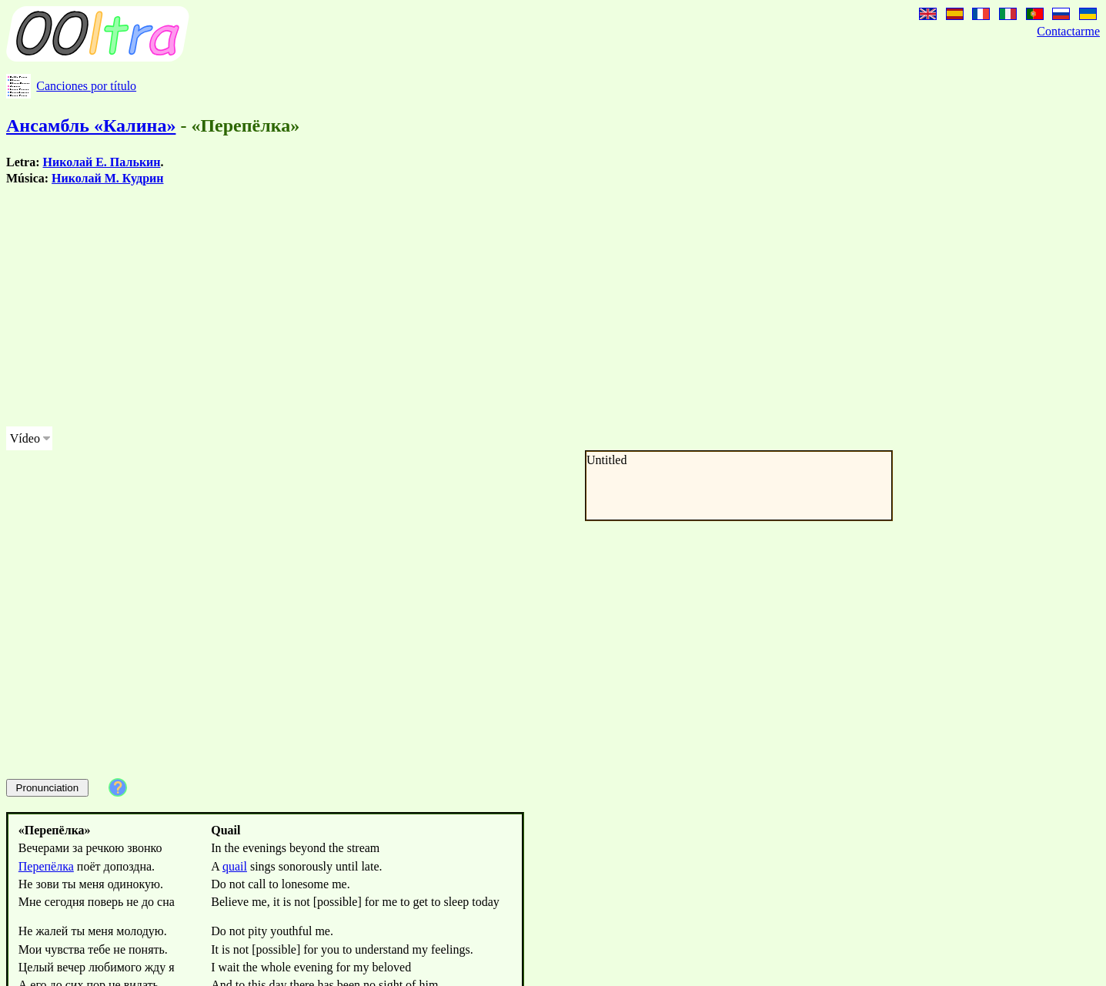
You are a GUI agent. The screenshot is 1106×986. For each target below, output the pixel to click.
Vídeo (25, 438)
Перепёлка (46, 866)
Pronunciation (47, 788)
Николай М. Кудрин (107, 178)
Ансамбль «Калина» (90, 125)
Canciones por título (86, 85)
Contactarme (1068, 31)
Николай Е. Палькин (102, 162)
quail (234, 866)
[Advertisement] (468, 306)
